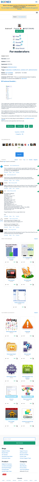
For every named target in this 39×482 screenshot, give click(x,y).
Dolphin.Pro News (6, 451)
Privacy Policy (23, 467)
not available (9, 72)
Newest (16, 159)
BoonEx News (5, 452)
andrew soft (24, 70)
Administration (12, 67)
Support (20, 480)
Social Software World (7, 456)
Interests (11, 399)
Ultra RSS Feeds (27, 280)
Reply (10, 172)
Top (24, 159)
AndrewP (11, 260)
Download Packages (6, 467)
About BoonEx (23, 466)
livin (5, 174)
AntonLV (11, 332)
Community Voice (6, 458)
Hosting (26, 480)
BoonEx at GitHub (24, 454)
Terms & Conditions (24, 469)
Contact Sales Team (7, 471)
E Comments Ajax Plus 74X (27, 421)
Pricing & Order (5, 469)
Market (15, 16)
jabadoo (5, 182)
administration (33, 70)
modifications (16, 70)
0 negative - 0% (19, 134)
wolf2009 (6, 218)
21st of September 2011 (14, 165)
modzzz (11, 400)
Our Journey (5, 454)
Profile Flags (27, 331)
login (4, 161)
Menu (36, 1)
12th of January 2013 (14, 218)
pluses (17, 172)
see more (24, 78)
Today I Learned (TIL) (27, 399)
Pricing (14, 480)
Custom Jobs (23, 456)
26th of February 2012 (11, 190)
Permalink (6, 172)
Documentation (23, 452)
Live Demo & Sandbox (7, 466)
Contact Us (22, 464)
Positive (30, 159)
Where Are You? (27, 354)
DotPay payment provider (11, 331)
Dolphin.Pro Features (7, 464)
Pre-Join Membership (27, 257)
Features (9, 480)
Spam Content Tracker (11, 376)
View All (35, 238)
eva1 (5, 190)
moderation (8, 70)
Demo (36, 480)
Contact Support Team (25, 458)
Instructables (11, 421)
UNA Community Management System (27, 8)
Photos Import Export (11, 354)
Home (3, 480)
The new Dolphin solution (7, 8)
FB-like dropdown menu (19, 302)
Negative (35, 159)
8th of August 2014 (12, 229)
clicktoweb (6, 165)
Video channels (11, 280)
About (31, 480)
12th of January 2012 (13, 182)
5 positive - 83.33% (19, 132)
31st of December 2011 (11, 174)
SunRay (5, 229)
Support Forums (24, 451)
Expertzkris (27, 422)
